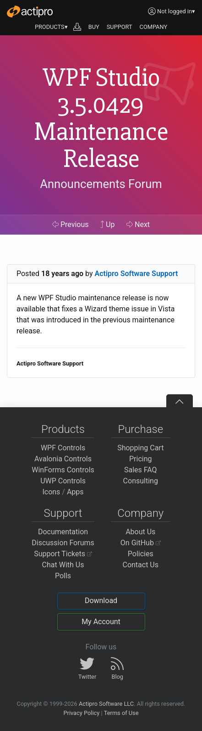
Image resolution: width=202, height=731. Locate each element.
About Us (140, 531)
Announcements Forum (101, 184)
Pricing (140, 458)
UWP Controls (63, 480)
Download (101, 600)
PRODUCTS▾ (51, 26)
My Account (101, 621)
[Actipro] (30, 11)
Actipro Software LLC (106, 703)
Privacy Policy (81, 712)
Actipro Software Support (136, 273)
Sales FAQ (140, 469)
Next (138, 224)
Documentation (63, 531)
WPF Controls (63, 447)
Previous (70, 224)
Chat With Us (63, 564)
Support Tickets (63, 553)
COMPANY (154, 26)
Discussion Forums (63, 542)
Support (63, 513)
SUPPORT (119, 26)
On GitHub (140, 542)
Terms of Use (121, 712)
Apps (75, 491)
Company (140, 513)
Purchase (140, 429)
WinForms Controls (63, 469)
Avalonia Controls (63, 458)
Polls (63, 575)
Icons (51, 491)
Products (63, 429)
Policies (140, 553)
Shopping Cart (140, 447)
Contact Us (140, 564)
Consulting (140, 480)
